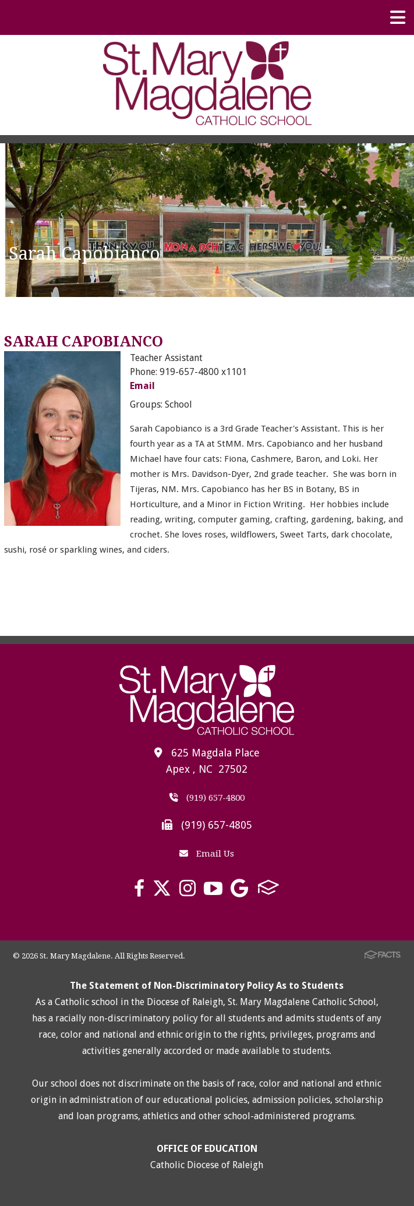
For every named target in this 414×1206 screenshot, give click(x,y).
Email (142, 385)
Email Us (206, 853)
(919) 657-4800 (207, 798)
